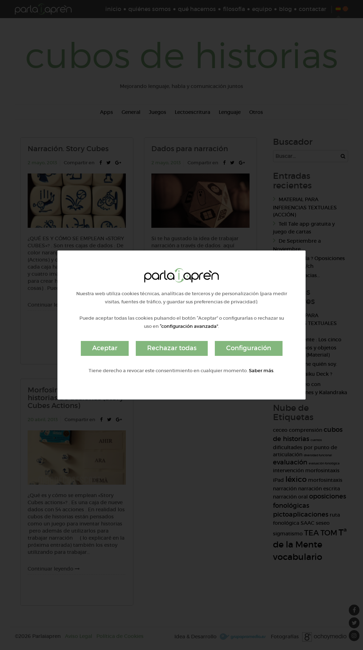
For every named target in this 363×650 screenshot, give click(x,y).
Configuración (248, 348)
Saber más (261, 371)
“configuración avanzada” (189, 326)
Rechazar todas (171, 348)
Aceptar (104, 348)
